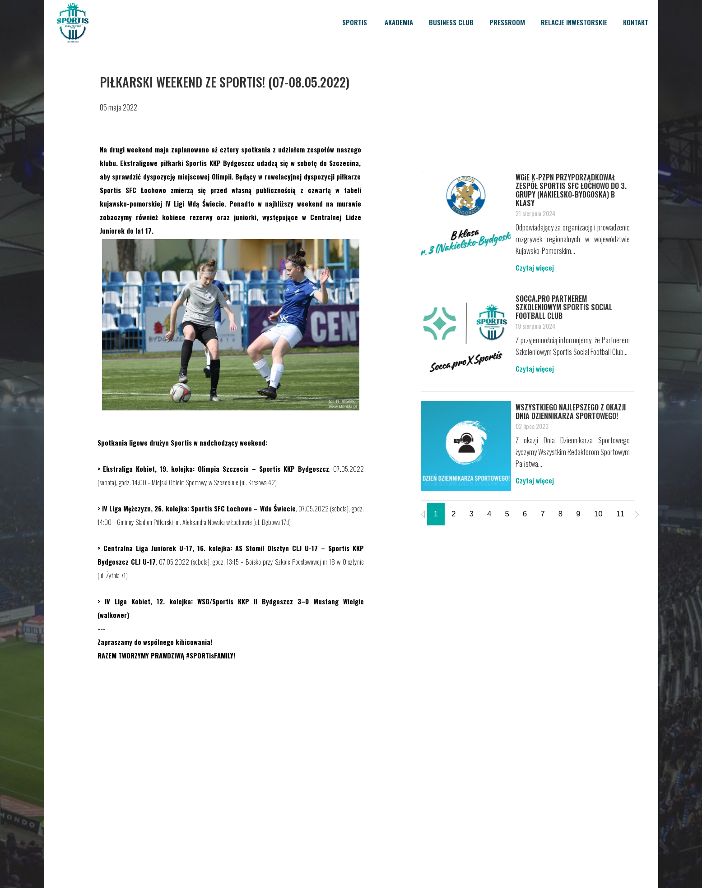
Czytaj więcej (535, 267)
